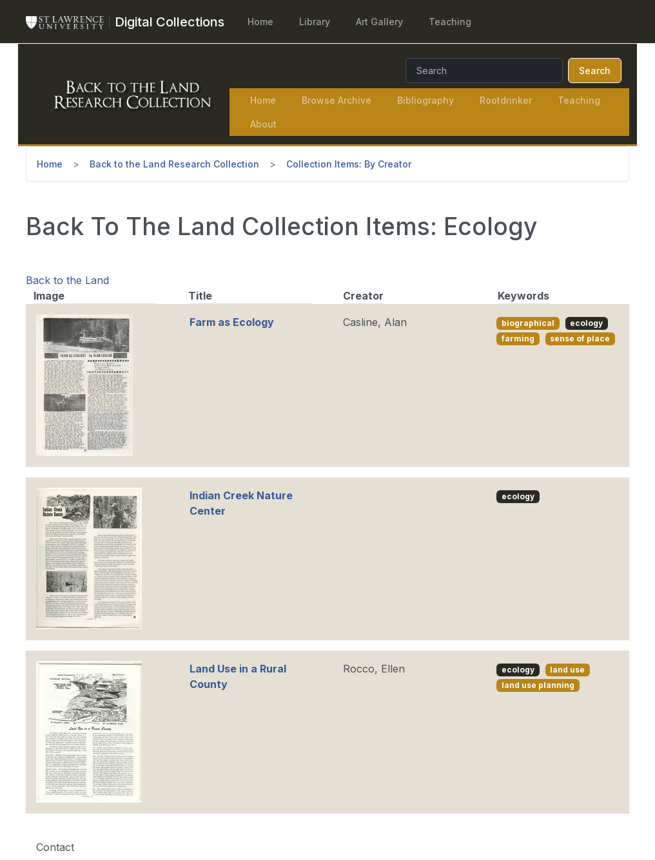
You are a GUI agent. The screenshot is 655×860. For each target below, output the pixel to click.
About (263, 124)
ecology (586, 323)
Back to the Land (67, 280)
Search (595, 70)
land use (567, 669)
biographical (528, 323)
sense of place (580, 338)
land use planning (538, 685)
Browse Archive (336, 100)
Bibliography (425, 100)
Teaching (450, 21)
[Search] (484, 70)
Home (260, 21)
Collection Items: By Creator (348, 163)
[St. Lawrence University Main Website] (70, 22)
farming (518, 338)
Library (314, 21)
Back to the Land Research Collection (174, 163)
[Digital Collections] (169, 22)
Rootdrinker (506, 100)
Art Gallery (379, 21)
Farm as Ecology (232, 322)
